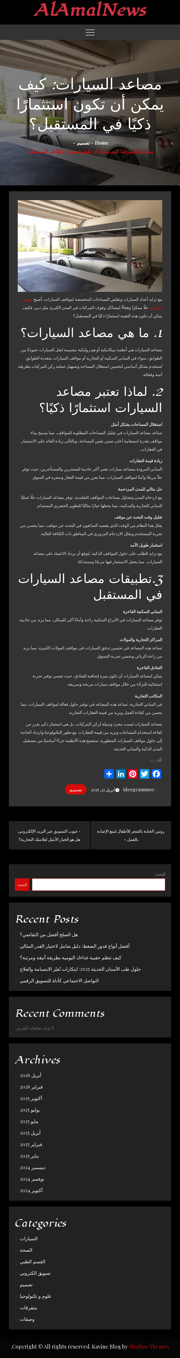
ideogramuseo (141, 789)
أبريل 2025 (30, 1133)
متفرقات (28, 1307)
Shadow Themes (149, 1346)
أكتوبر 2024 (31, 1190)
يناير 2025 (29, 1156)
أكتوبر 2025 (31, 1098)
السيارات (29, 1238)
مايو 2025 (29, 1121)
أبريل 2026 (30, 1075)
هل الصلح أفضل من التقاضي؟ (49, 934)
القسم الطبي (32, 1261)
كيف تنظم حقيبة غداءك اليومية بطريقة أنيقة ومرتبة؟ (70, 957)
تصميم (75, 789)
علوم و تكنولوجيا (36, 1296)
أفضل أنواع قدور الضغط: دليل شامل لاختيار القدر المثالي (74, 946)
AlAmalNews (90, 10)
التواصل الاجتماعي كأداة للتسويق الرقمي (59, 980)
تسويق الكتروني (35, 1273)
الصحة (26, 1250)
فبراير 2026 (31, 1087)
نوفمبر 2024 (32, 1179)
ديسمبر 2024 (33, 1167)
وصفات (27, 1319)
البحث (160, 874)
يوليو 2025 (30, 1110)
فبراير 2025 (31, 1144)
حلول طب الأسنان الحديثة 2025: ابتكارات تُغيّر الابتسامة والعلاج (80, 969)
